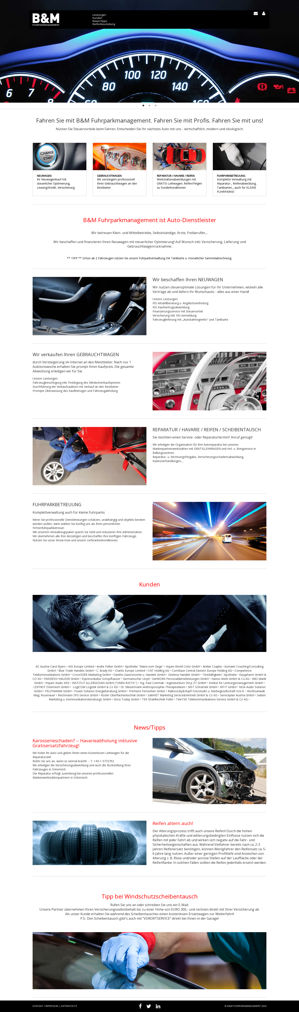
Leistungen (99, 14)
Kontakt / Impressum (45, 1005)
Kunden (98, 18)
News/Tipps (100, 21)
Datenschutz (69, 1005)
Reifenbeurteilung (104, 24)
